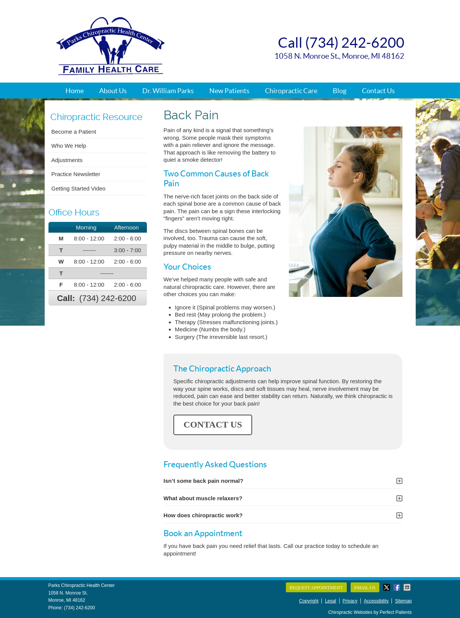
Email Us (365, 587)
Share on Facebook (397, 587)
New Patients (229, 91)
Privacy (350, 601)
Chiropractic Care (291, 91)
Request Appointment (316, 587)
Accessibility (376, 601)
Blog (339, 91)
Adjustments (67, 160)
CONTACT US (213, 424)
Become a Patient (73, 131)
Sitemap (403, 601)
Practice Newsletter (75, 174)
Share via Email (408, 587)
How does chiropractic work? (203, 515)
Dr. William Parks (168, 91)
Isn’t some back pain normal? (203, 481)
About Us (113, 91)
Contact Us (378, 91)
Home (74, 91)
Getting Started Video (78, 188)
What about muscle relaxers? (203, 498)
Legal (330, 601)
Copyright (308, 601)
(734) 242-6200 (107, 298)
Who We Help (68, 145)
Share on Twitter (387, 587)
